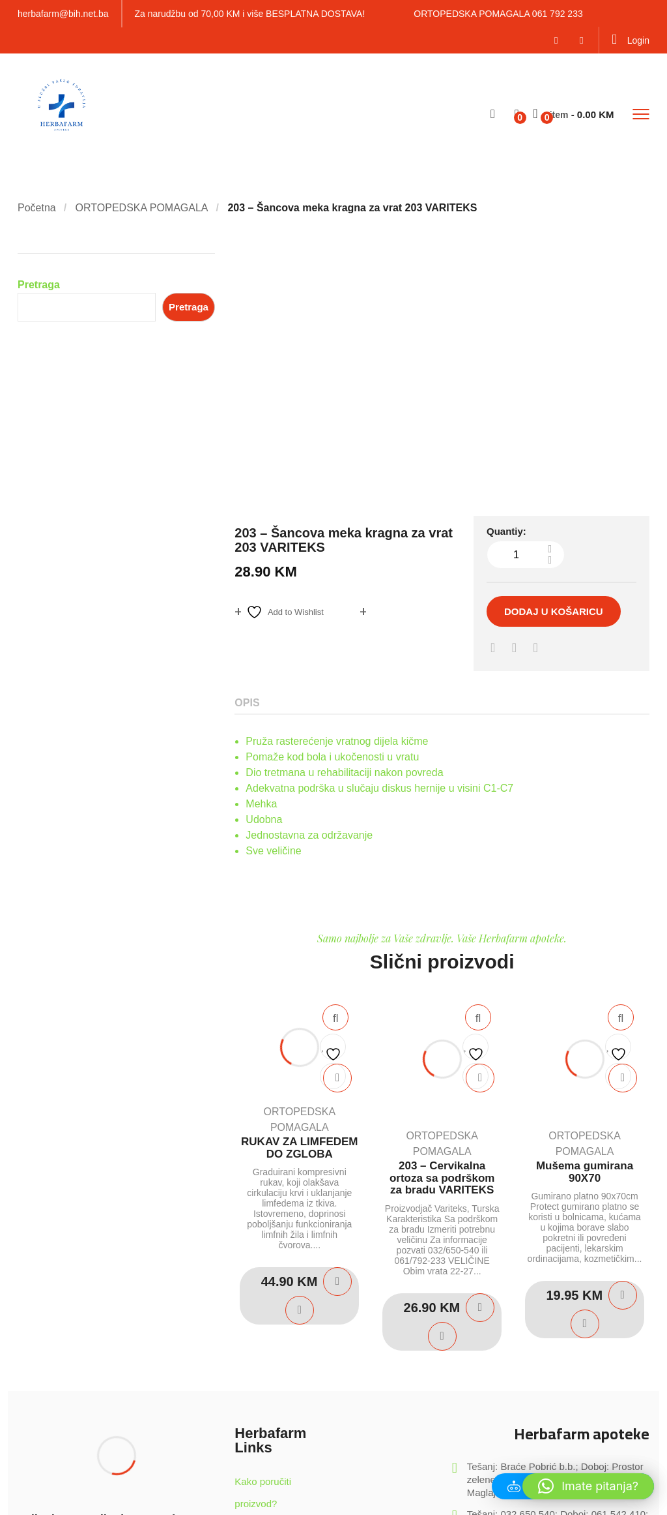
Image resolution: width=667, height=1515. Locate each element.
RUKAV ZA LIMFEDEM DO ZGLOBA (299, 903)
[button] (588, 1486)
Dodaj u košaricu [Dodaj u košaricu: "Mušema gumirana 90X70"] (622, 1050)
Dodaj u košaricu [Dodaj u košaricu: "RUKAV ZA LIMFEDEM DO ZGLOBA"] (337, 1037)
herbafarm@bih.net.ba (63, 13)
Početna (37, 207)
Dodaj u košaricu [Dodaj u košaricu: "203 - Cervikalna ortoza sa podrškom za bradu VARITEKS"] (480, 1063)
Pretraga (39, 284)
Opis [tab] (246, 458)
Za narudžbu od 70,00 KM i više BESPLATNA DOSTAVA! (250, 13)
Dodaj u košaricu (553, 366)
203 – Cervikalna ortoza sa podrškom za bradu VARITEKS (442, 933)
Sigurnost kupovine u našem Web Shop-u (278, 1303)
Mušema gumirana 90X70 (584, 927)
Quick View (335, 773)
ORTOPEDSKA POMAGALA (142, 207)
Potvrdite (166, 1337)
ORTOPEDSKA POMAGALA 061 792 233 (498, 13)
